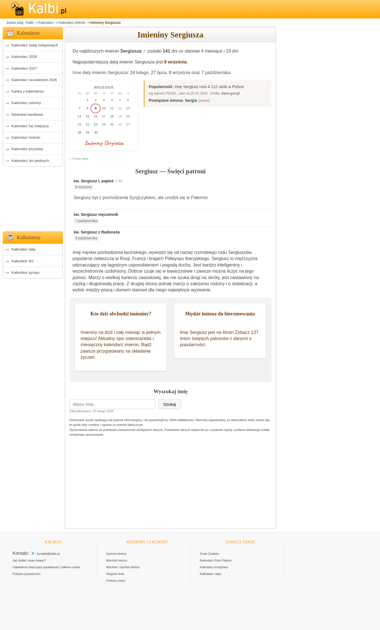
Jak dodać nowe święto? (29, 560)
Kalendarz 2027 (24, 68)
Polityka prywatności (27, 573)
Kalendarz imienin (71, 23)
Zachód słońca (116, 553)
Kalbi (29, 23)
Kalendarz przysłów (27, 149)
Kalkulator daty (23, 249)
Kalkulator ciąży (210, 573)
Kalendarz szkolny (26, 103)
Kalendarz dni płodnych (30, 161)
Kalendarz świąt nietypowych (34, 45)
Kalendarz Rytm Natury (216, 560)
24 (132, 72)
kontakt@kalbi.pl (48, 553)
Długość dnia (115, 573)
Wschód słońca (116, 560)
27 (153, 72)
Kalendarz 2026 (24, 57)
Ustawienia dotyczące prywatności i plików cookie (46, 567)
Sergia (191, 100)
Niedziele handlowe (27, 114)
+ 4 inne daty (78, 159)
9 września (175, 62)
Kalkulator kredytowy (214, 567)
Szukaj (169, 404)
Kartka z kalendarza (27, 91)
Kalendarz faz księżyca (30, 126)
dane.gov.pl (230, 93)
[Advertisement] (33, 197)
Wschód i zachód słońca (123, 567)
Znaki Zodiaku (209, 553)
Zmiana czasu (115, 580)
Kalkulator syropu (25, 272)
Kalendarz (45, 23)
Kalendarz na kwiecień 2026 (34, 80)
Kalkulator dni (22, 261)
